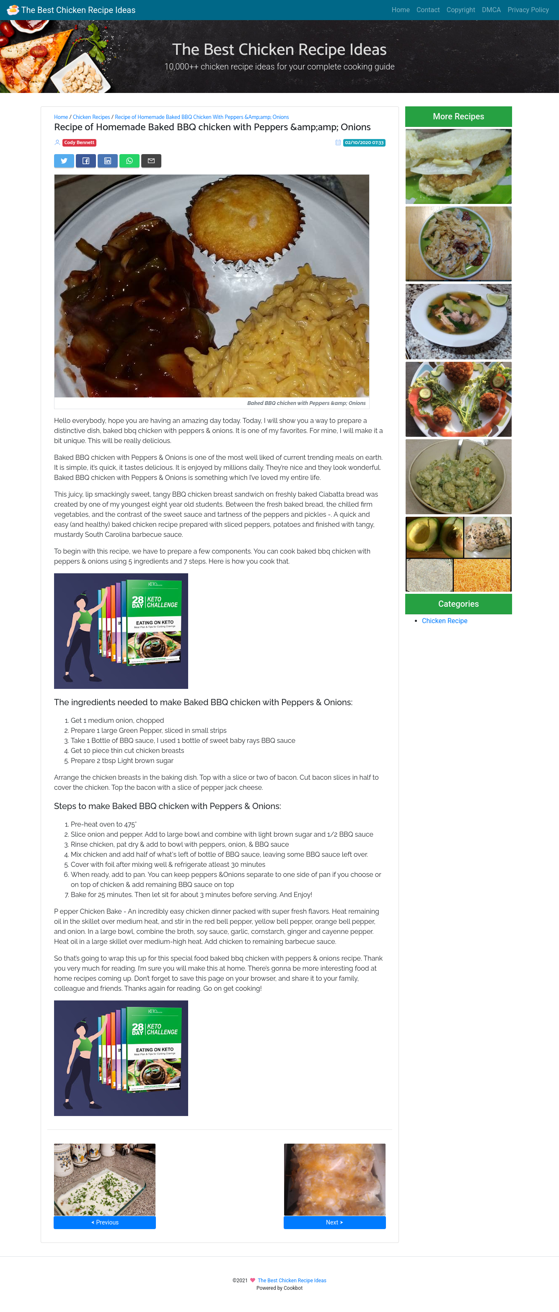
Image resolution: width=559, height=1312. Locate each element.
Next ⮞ (334, 1222)
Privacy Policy (528, 10)
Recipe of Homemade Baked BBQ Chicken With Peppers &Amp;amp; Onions (202, 117)
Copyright (461, 10)
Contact (428, 10)
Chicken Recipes (91, 117)
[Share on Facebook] (86, 161)
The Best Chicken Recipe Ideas (71, 10)
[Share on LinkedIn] (108, 161)
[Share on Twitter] (64, 161)
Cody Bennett (80, 143)
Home (401, 10)
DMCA (491, 10)
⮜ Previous (105, 1222)
